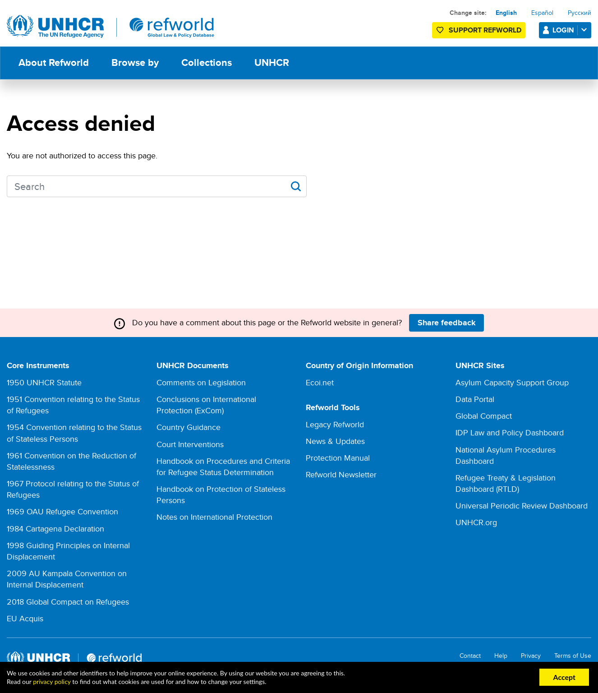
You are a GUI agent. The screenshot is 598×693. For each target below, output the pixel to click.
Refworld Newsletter (341, 474)
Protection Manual (338, 457)
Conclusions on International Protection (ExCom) (206, 404)
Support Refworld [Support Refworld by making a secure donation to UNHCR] (485, 30)
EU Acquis (25, 618)
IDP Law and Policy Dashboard (509, 432)
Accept (564, 677)
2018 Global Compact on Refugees (68, 601)
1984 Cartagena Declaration (55, 528)
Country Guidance (188, 427)
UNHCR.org (476, 522)
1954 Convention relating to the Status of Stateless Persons (74, 432)
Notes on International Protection (214, 516)
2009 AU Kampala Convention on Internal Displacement (67, 579)
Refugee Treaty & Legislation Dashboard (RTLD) (505, 483)
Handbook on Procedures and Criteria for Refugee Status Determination (223, 466)
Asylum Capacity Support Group (512, 382)
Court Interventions (190, 444)
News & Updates (335, 441)
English (506, 12)
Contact (470, 655)
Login (571, 30)
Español (542, 12)
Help (500, 655)
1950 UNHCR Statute (44, 382)
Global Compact (483, 415)
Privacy (531, 655)
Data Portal (474, 399)
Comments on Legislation (201, 382)
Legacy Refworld (335, 424)
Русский (579, 12)
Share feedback (447, 322)
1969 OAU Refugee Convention (62, 511)
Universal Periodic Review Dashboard (521, 505)
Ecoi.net (320, 382)
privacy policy (51, 681)
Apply (296, 186)
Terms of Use (572, 655)
